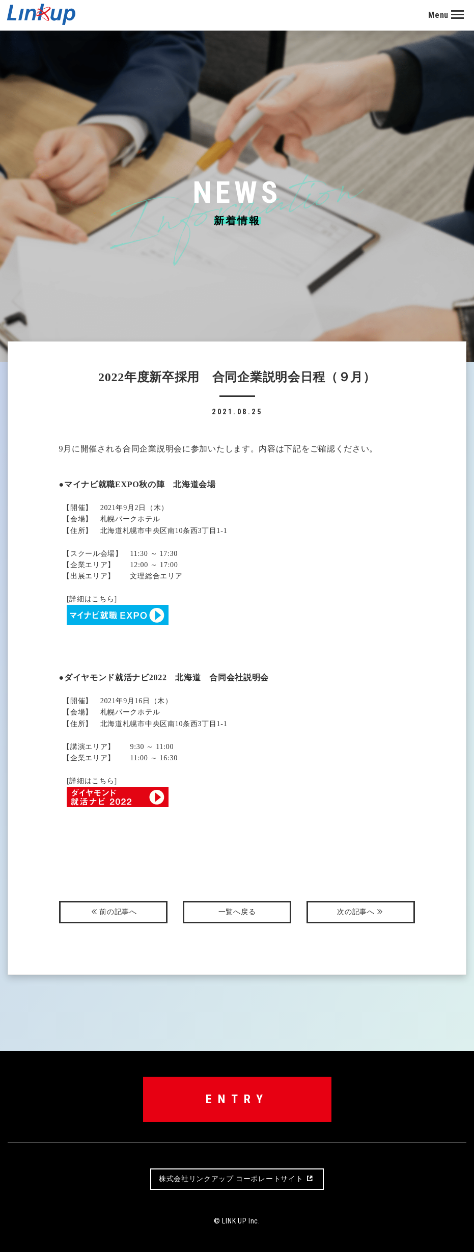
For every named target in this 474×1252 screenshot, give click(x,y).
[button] (451, 15)
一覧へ (237, 912)
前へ (113, 912)
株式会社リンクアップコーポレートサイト (237, 1179)
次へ (360, 912)
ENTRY (237, 1099)
